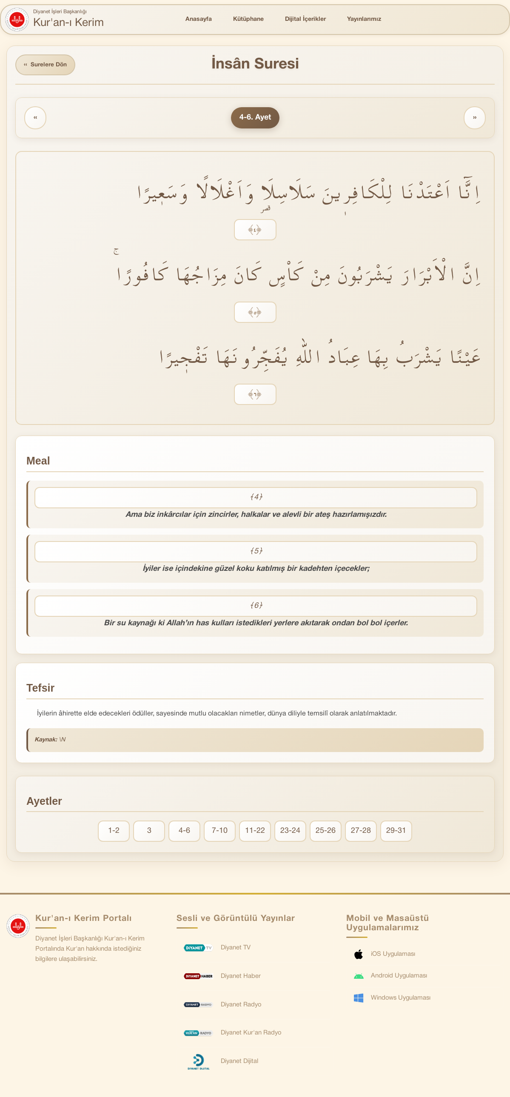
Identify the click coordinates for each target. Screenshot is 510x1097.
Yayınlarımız (364, 19)
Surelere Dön (46, 65)
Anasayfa (198, 19)
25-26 (326, 831)
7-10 (220, 831)
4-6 (184, 831)
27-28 (361, 831)
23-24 (290, 831)
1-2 (114, 831)
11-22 (255, 831)
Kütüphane (248, 19)
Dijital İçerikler (305, 19)
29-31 (396, 831)
